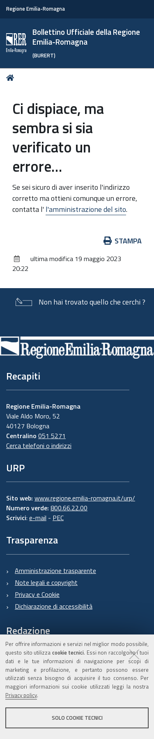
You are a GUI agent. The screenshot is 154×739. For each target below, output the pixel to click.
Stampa (122, 240)
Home (11, 77)
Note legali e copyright (46, 582)
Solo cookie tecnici (77, 718)
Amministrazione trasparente (55, 570)
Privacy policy (21, 695)
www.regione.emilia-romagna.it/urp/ (84, 498)
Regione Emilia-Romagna (35, 9)
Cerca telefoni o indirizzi (38, 445)
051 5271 (52, 436)
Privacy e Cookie (37, 594)
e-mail (37, 518)
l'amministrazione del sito (86, 209)
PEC (58, 518)
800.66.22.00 (69, 508)
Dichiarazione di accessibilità (53, 606)
